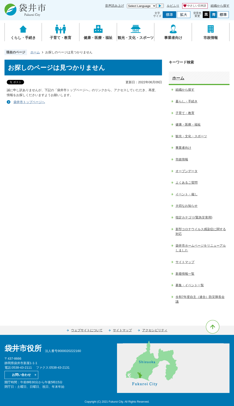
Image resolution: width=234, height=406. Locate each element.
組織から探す (220, 5)
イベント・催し (187, 194)
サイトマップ (185, 262)
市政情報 (210, 38)
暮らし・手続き (187, 101)
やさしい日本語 (196, 5)
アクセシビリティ (154, 330)
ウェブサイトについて (87, 330)
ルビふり (173, 5)
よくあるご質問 (187, 182)
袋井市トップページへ (29, 102)
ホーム (35, 52)
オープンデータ (187, 171)
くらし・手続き (23, 38)
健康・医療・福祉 (98, 38)
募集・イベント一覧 (190, 285)
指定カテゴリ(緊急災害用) (194, 217)
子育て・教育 (60, 38)
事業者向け (173, 38)
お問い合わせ (21, 375)
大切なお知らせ (187, 206)
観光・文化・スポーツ (136, 38)
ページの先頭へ (212, 327)
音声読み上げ (114, 5)
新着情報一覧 (185, 273)
